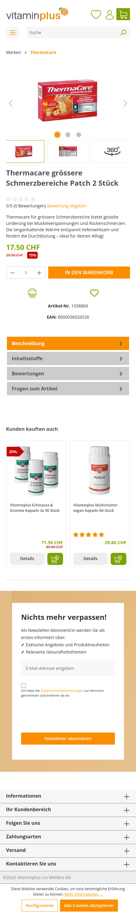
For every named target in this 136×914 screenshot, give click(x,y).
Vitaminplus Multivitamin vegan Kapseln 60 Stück (95, 508)
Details (27, 558)
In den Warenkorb (89, 272)
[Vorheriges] (10, 103)
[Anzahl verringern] (12, 272)
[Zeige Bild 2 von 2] (67, 134)
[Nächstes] (125, 103)
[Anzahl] (26, 272)
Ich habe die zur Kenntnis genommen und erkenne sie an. (62, 693)
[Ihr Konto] (109, 14)
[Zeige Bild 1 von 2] (57, 134)
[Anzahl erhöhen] (39, 272)
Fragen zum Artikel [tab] (68, 388)
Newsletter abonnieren (67, 738)
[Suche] (71, 32)
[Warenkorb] (123, 14)
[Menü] (12, 32)
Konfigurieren (40, 905)
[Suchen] (123, 32)
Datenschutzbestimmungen (62, 690)
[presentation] (67, 714)
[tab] (68, 343)
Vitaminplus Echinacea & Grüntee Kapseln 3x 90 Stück (35, 508)
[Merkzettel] (96, 14)
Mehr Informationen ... (84, 894)
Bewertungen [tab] (68, 373)
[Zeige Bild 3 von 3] (78, 134)
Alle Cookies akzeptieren (89, 905)
